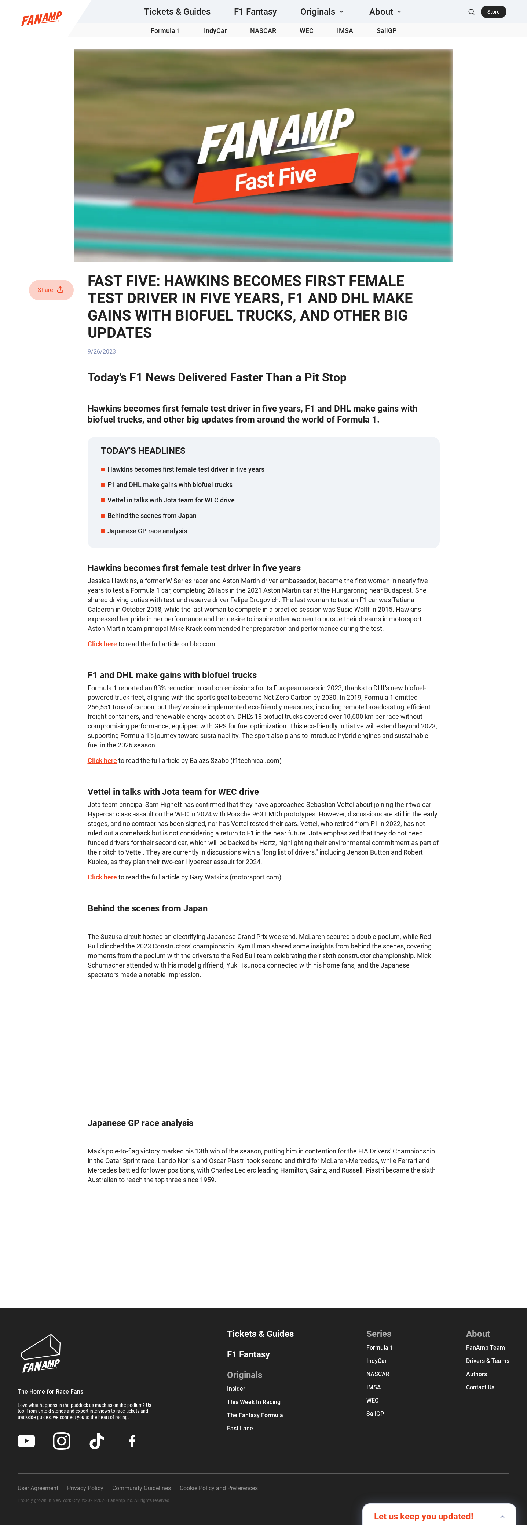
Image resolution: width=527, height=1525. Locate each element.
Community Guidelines (141, 1488)
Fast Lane (240, 1428)
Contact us (480, 1387)
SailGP (387, 30)
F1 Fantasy (255, 12)
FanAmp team (485, 1347)
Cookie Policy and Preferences (219, 1488)
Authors (476, 1374)
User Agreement (38, 1488)
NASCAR (263, 30)
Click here (102, 644)
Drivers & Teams (487, 1360)
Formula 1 (165, 30)
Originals (244, 1375)
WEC (307, 30)
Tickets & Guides (177, 12)
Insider (236, 1388)
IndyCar (215, 30)
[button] (323, 11)
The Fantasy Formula (255, 1415)
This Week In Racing (254, 1401)
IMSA (345, 30)
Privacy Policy (85, 1488)
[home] (41, 18)
